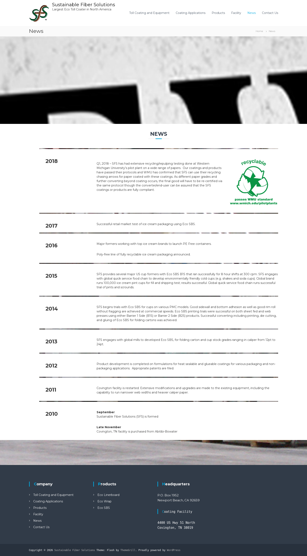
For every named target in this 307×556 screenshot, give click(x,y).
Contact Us (270, 13)
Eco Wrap (104, 501)
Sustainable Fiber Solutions (83, 4)
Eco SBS (103, 508)
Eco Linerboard (108, 495)
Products (218, 13)
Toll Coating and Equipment (149, 13)
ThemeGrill (127, 550)
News (251, 13)
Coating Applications (190, 13)
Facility (236, 13)
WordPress (174, 550)
